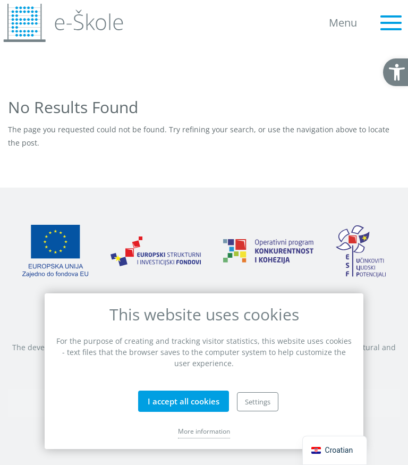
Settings (257, 402)
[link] (395, 72)
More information (204, 431)
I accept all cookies (183, 401)
